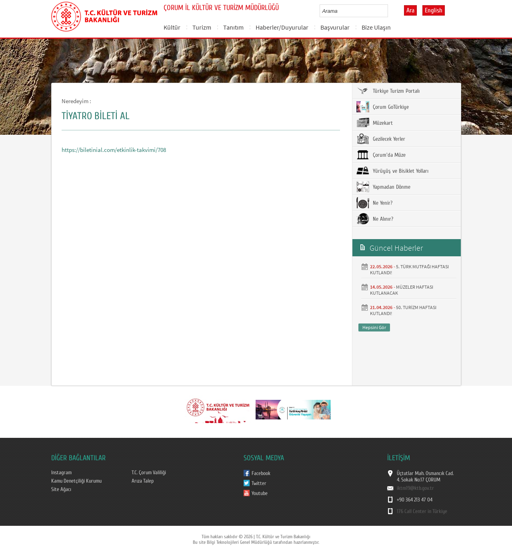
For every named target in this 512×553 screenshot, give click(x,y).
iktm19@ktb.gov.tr (415, 488)
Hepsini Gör (374, 327)
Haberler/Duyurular (282, 27)
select (390, 10)
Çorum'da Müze (381, 154)
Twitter (259, 483)
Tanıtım (233, 27)
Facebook (261, 473)
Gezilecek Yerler (380, 138)
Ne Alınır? (374, 218)
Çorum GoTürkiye (382, 106)
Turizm (201, 27)
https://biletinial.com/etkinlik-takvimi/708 (114, 150)
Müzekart (374, 122)
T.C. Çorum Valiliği (149, 472)
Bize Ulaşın (376, 27)
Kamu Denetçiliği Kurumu (76, 481)
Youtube (260, 493)
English (433, 10)
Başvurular (335, 27)
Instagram (61, 472)
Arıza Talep (143, 481)
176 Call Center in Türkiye (422, 511)
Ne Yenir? (374, 202)
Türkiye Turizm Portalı (388, 90)
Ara (410, 10)
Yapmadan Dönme (383, 186)
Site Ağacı (61, 489)
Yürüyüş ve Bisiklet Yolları (392, 170)
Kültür (172, 27)
